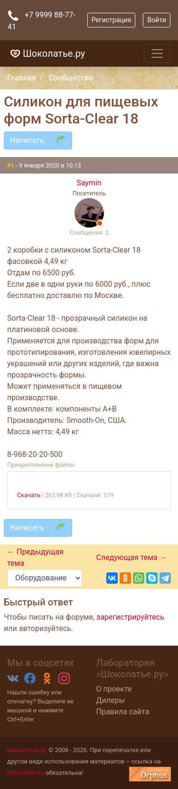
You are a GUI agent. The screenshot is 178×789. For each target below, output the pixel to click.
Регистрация (111, 20)
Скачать (28, 495)
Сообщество (70, 77)
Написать (27, 140)
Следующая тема (127, 557)
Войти (156, 20)
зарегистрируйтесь (130, 617)
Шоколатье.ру (46, 53)
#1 (11, 165)
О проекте (114, 688)
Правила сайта (123, 711)
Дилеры (110, 700)
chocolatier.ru (25, 772)
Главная (21, 77)
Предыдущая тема (35, 557)
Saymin (88, 182)
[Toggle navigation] (157, 53)
